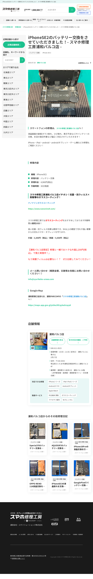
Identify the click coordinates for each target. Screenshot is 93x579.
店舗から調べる (11, 20)
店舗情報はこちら (82, 63)
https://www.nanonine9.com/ (42, 209)
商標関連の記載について (20, 563)
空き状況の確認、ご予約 (78, 341)
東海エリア (8, 100)
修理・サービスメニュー (39, 20)
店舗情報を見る (57, 341)
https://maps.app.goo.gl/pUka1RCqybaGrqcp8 (50, 305)
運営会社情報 (14, 538)
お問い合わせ (30, 538)
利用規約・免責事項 (76, 538)
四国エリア (8, 127)
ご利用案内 (56, 538)
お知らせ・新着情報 (53, 20)
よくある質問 (22, 538)
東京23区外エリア (11, 94)
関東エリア (8, 84)
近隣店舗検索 (14, 45)
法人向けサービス (48, 538)
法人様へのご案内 (82, 20)
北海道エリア (9, 73)
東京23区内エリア (11, 89)
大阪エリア (8, 116)
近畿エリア (8, 111)
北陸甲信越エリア (11, 105)
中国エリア (8, 122)
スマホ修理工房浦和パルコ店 (70, 128)
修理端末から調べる (25, 20)
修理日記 (18, 28)
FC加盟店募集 (67, 20)
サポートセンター (65, 538)
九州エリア (8, 133)
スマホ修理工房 (8, 28)
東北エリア (8, 78)
